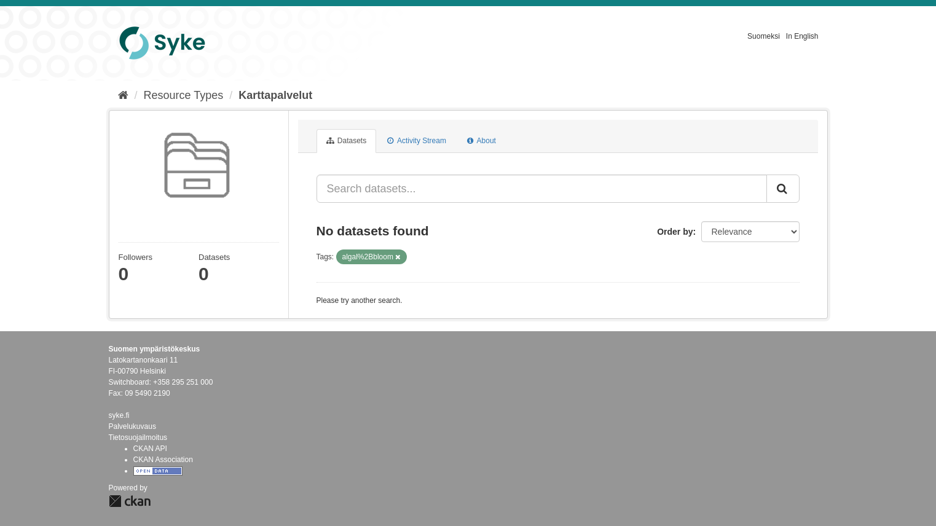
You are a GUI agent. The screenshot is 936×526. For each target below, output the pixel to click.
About (481, 140)
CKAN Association (163, 459)
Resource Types (184, 95)
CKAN (130, 501)
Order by (675, 232)
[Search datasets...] (542, 189)
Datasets (346, 140)
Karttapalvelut (275, 95)
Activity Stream (416, 140)
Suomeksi (763, 36)
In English (802, 36)
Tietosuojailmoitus (138, 437)
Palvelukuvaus (132, 426)
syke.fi (119, 415)
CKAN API (150, 448)
